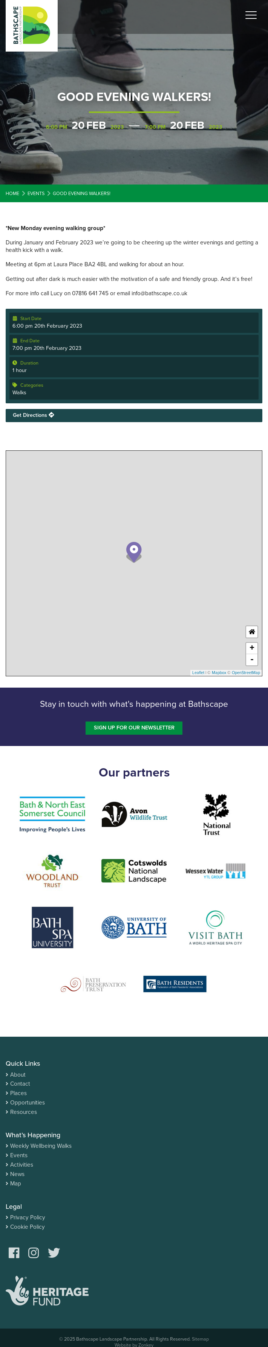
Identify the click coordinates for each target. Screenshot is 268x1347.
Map (15, 1183)
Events (19, 1155)
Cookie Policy (27, 1226)
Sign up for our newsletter (134, 728)
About (18, 1074)
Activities (21, 1164)
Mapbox (219, 672)
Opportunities (27, 1102)
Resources (23, 1112)
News (17, 1174)
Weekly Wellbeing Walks (41, 1146)
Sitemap (200, 1339)
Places (18, 1093)
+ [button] (252, 648)
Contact (20, 1083)
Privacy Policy (27, 1217)
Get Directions (33, 415)
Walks (19, 392)
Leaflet (198, 672)
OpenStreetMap (246, 672)
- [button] (252, 659)
